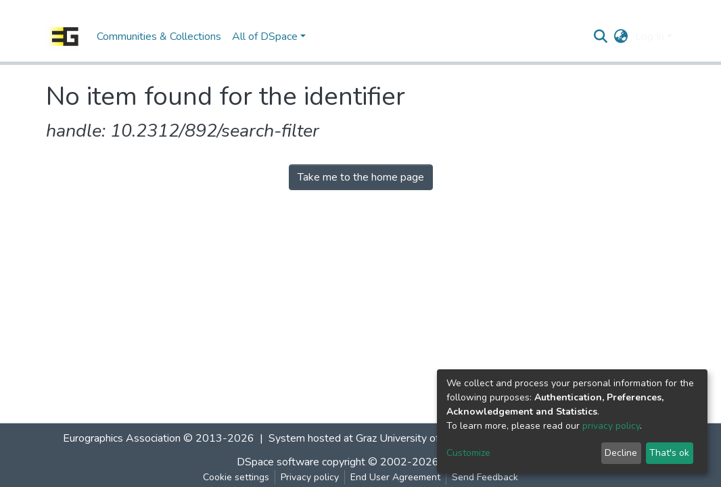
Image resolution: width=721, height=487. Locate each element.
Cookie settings (236, 477)
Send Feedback (485, 477)
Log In (649, 36)
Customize (468, 452)
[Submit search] (601, 36)
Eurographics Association (122, 438)
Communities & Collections (159, 36)
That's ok (669, 452)
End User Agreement (395, 477)
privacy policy (611, 425)
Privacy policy (310, 477)
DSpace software (278, 462)
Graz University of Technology (425, 438)
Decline (621, 452)
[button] (621, 36)
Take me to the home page (361, 177)
